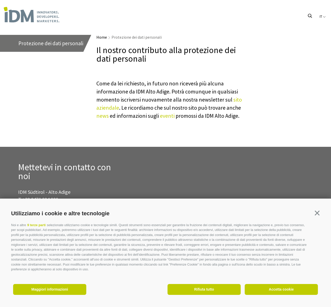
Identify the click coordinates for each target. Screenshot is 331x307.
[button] (317, 213)
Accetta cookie (281, 289)
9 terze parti (36, 225)
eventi (167, 115)
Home (101, 37)
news (102, 115)
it (323, 16)
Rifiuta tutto (204, 289)
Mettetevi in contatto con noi (64, 172)
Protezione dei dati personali (137, 37)
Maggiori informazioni (49, 289)
